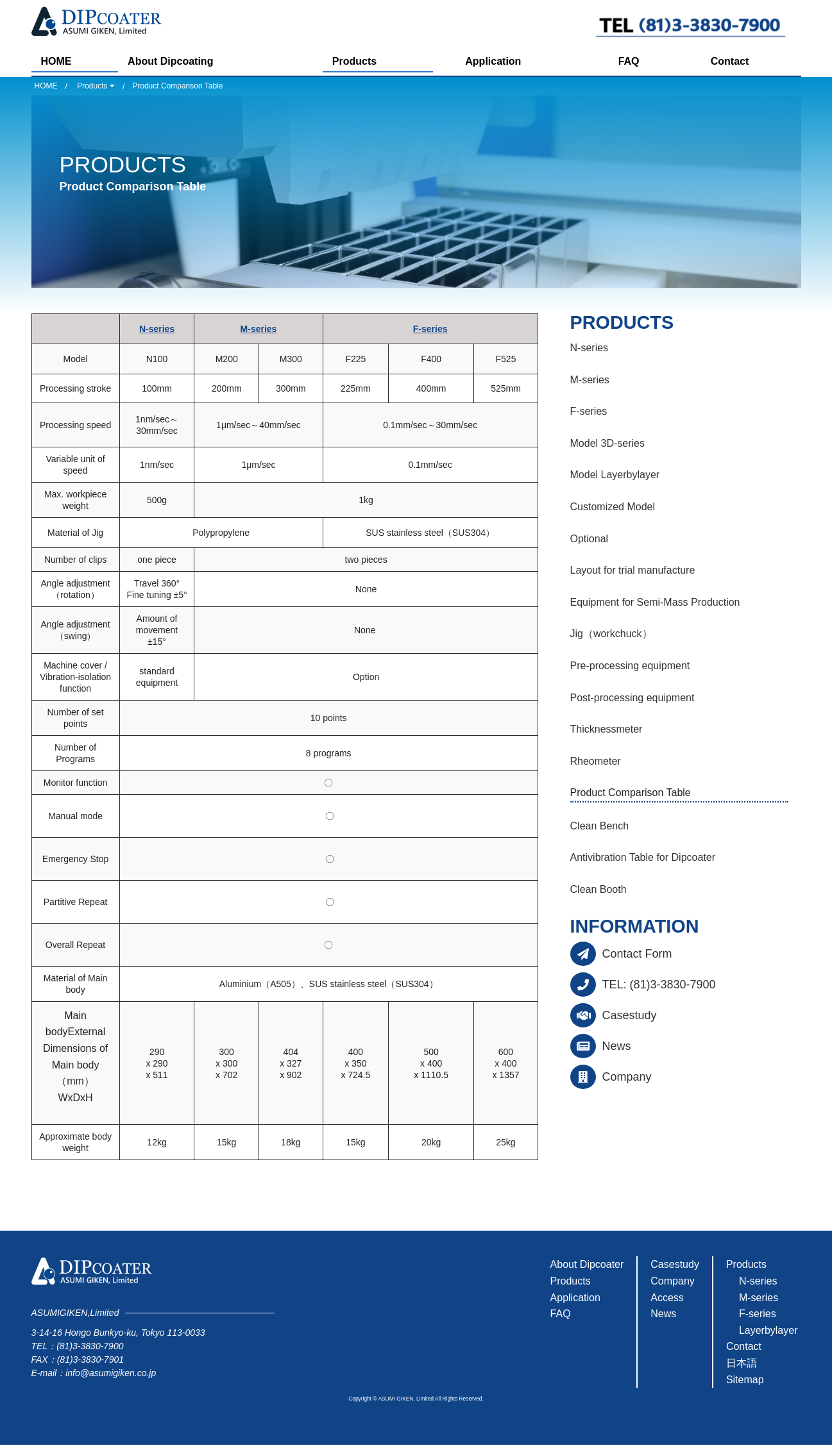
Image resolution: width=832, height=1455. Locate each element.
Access (667, 1297)
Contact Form (637, 953)
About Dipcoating (170, 61)
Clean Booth (598, 889)
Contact (730, 61)
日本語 (741, 1363)
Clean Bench (599, 825)
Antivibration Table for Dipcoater (643, 857)
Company (627, 1076)
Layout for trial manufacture (632, 570)
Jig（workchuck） (611, 633)
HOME (56, 61)
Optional (589, 538)
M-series (259, 329)
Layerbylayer (768, 1330)
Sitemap (745, 1379)
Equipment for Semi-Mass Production (655, 602)
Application (493, 61)
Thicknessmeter (606, 729)
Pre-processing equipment (630, 665)
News (616, 1046)
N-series (156, 329)
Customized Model (613, 506)
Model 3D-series (607, 443)
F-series (430, 329)
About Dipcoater (587, 1264)
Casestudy (629, 1015)
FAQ (629, 61)
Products (354, 61)
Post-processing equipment (632, 697)
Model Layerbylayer (615, 474)
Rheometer (595, 761)
